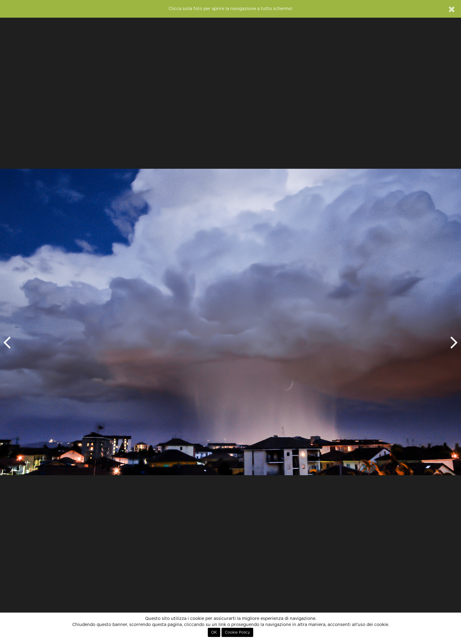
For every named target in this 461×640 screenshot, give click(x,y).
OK (214, 632)
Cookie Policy (237, 632)
